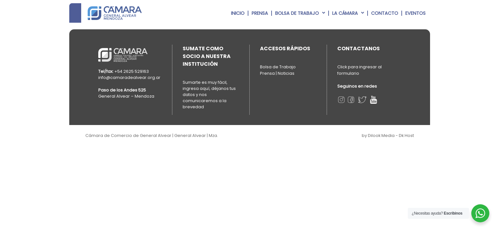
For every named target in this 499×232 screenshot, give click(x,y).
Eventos (415, 13)
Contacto (384, 13)
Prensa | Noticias (277, 73)
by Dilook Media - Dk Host (388, 135)
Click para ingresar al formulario (359, 70)
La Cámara (348, 12)
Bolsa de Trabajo (300, 12)
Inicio (238, 13)
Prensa (260, 13)
